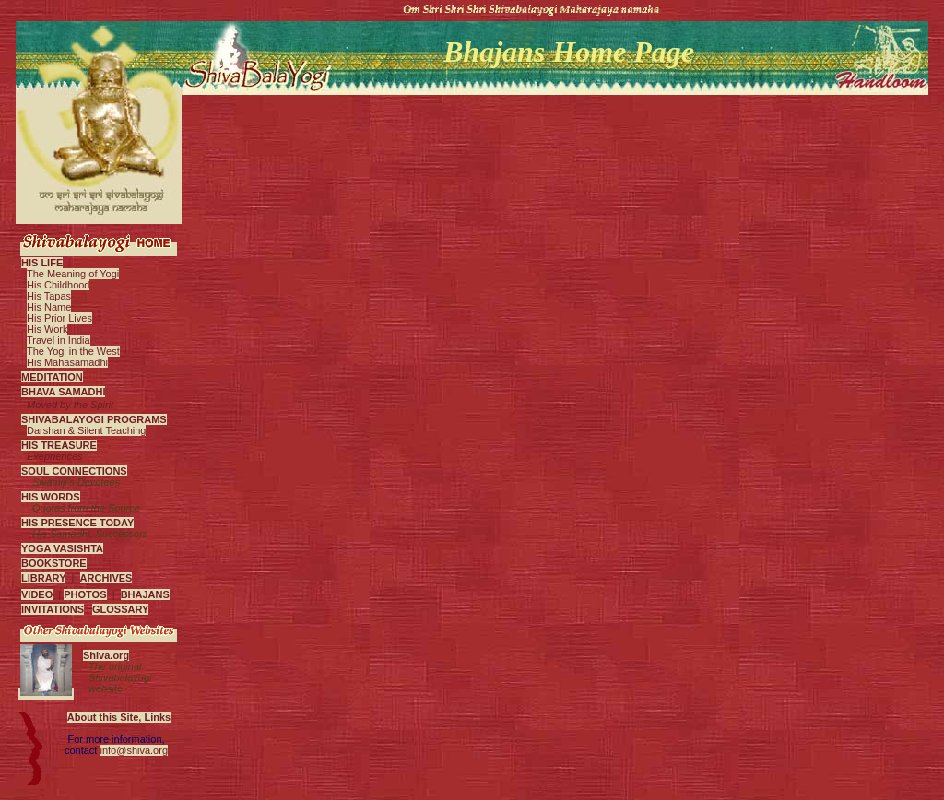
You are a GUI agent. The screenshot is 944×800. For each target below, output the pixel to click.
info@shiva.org (134, 750)
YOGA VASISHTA (62, 548)
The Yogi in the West (73, 351)
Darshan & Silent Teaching (86, 430)
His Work (47, 329)
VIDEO (37, 594)
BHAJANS (145, 594)
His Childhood (58, 284)
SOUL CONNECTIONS (74, 470)
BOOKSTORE (54, 563)
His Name (49, 306)
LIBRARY (43, 577)
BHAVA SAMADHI (63, 391)
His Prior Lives (59, 318)
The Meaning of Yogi (73, 273)
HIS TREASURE (59, 445)
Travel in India (58, 340)
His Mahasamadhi (67, 362)
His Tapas (49, 295)
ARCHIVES (106, 577)
